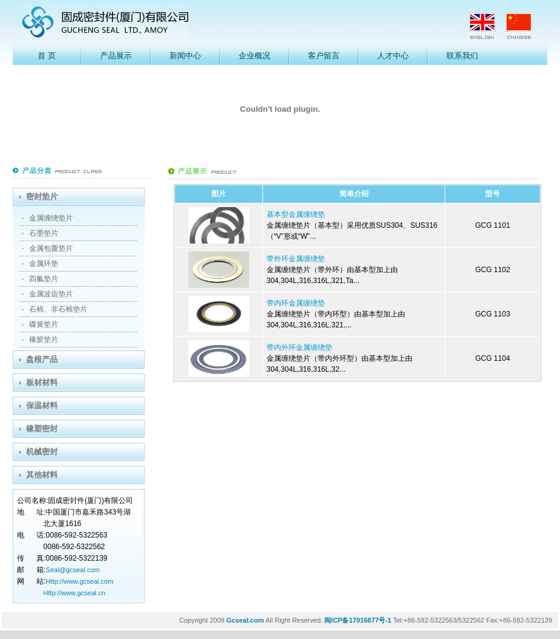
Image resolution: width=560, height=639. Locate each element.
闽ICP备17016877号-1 (357, 620)
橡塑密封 (42, 428)
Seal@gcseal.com (73, 569)
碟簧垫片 (43, 324)
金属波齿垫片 (51, 294)
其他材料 (42, 474)
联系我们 (462, 55)
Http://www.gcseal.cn (74, 592)
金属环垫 (43, 263)
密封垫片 (42, 196)
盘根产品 (42, 359)
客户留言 (324, 55)
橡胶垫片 (43, 339)
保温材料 (42, 405)
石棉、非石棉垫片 (58, 309)
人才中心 (393, 55)
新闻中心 (185, 55)
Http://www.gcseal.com (79, 581)
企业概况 (254, 55)
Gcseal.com (245, 620)
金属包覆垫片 (51, 248)
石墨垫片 (43, 233)
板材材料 (42, 382)
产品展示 (116, 55)
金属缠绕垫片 (51, 218)
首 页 (46, 55)
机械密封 (42, 451)
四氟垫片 (43, 279)
